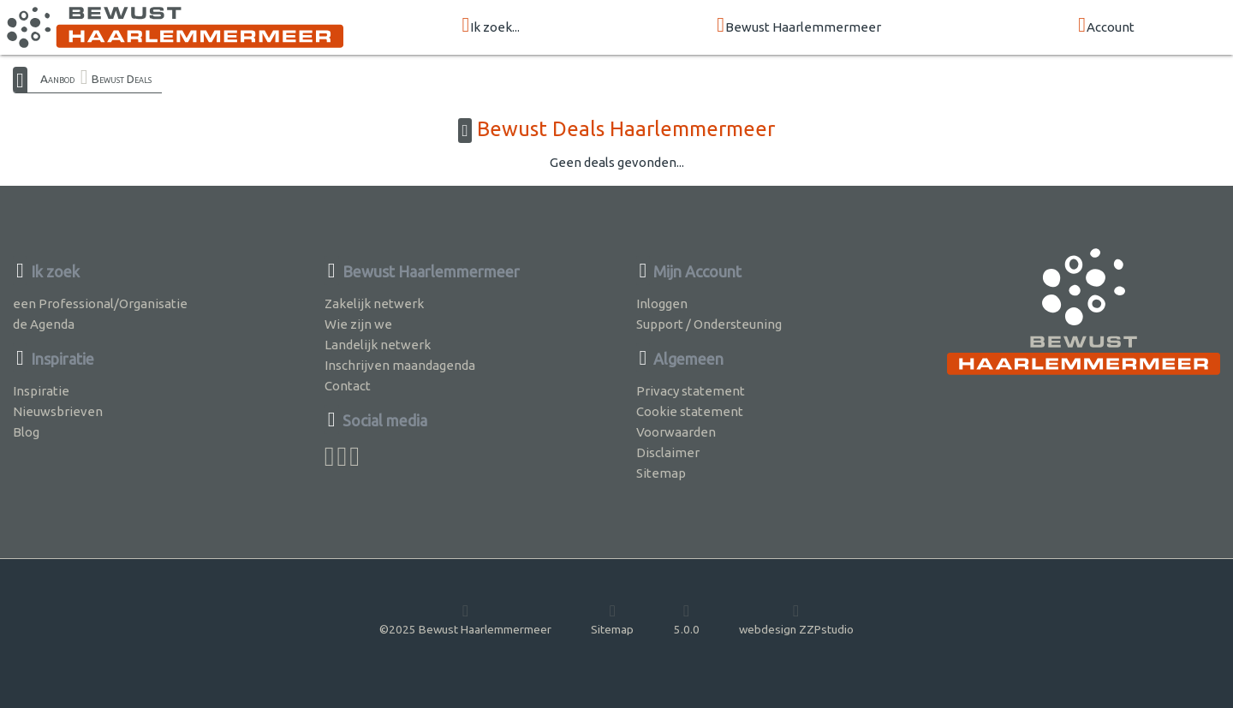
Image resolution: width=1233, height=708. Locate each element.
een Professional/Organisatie (100, 303)
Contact (348, 385)
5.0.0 (687, 619)
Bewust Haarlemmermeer (799, 26)
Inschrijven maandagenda (400, 365)
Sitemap (661, 473)
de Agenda (43, 324)
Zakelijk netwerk (374, 303)
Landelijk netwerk (378, 344)
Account (1106, 26)
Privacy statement (690, 391)
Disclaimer (668, 452)
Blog (26, 432)
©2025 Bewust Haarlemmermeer (465, 619)
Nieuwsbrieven (58, 411)
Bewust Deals (122, 79)
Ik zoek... (491, 26)
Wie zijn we (358, 324)
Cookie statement (689, 411)
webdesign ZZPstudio (796, 619)
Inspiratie (41, 391)
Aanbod (57, 79)
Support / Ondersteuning (709, 324)
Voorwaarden (676, 432)
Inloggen (662, 303)
